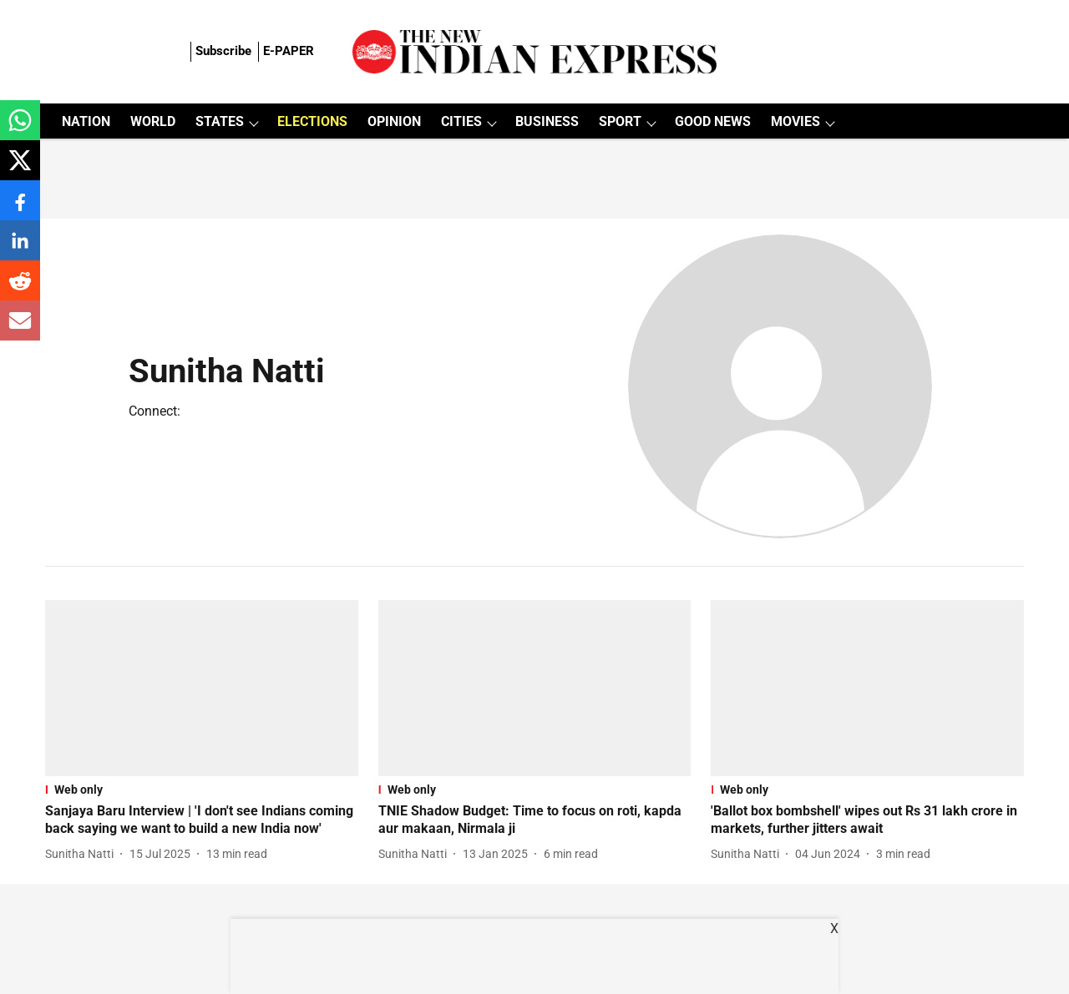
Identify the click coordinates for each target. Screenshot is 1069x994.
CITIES (461, 121)
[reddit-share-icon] (20, 289)
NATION (86, 121)
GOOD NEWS (713, 121)
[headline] (201, 820)
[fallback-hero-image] (201, 688)
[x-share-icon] (20, 169)
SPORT (620, 121)
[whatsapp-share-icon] (20, 129)
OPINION (394, 121)
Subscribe (223, 50)
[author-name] (82, 854)
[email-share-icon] (20, 329)
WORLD (152, 121)
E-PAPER (288, 50)
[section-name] (201, 789)
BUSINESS (547, 121)
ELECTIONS (312, 121)
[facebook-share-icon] (20, 209)
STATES (219, 121)
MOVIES (795, 121)
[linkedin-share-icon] (20, 249)
